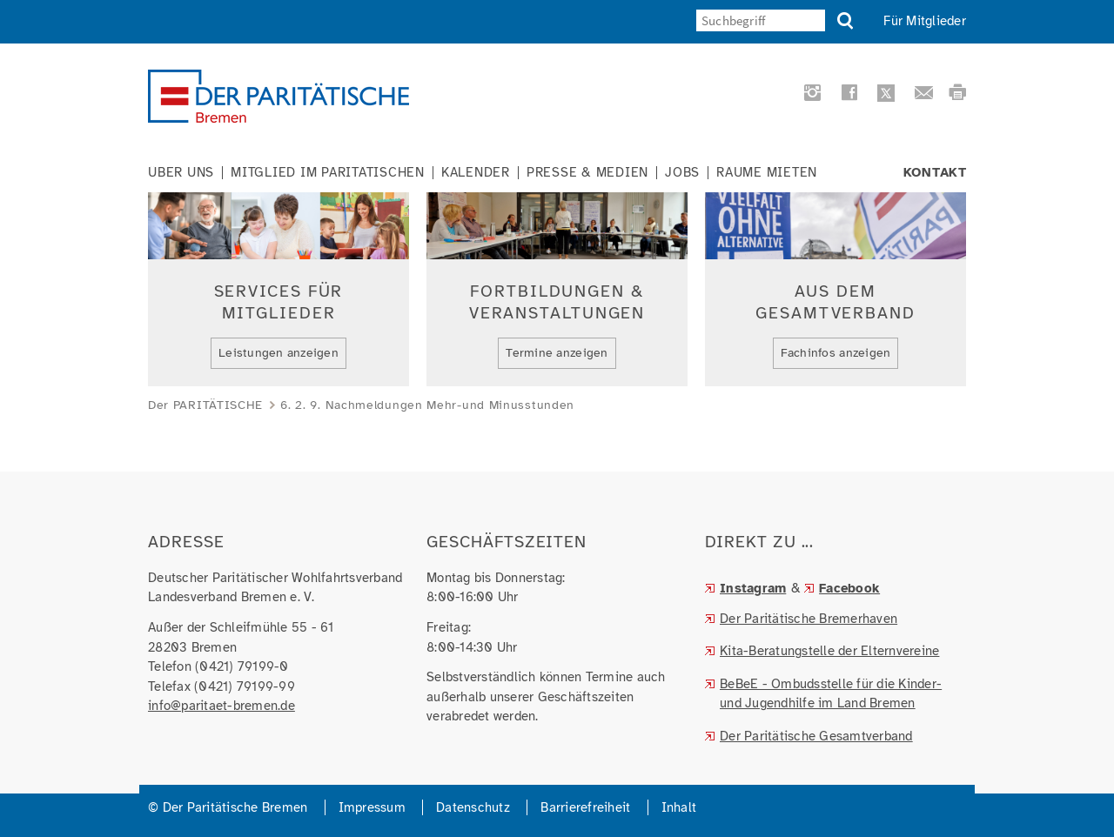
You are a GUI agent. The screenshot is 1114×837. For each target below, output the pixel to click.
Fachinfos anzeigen (836, 352)
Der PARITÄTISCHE (205, 405)
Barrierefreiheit (585, 807)
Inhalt (679, 807)
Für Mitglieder (924, 21)
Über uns (181, 172)
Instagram (753, 588)
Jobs (682, 172)
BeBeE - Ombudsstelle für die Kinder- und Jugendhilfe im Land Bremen (831, 694)
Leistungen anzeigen (278, 352)
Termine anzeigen (556, 352)
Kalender (475, 172)
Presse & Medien (587, 172)
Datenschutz (473, 807)
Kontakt (935, 172)
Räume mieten (766, 172)
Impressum (372, 807)
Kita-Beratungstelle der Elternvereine (829, 651)
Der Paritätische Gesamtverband (816, 736)
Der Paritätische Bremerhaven (808, 618)
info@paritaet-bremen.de (221, 705)
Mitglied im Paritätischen (328, 172)
